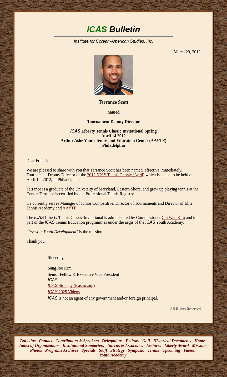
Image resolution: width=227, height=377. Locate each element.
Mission (199, 345)
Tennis (153, 350)
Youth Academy (112, 355)
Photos (36, 350)
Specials (89, 350)
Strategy (117, 350)
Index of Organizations (39, 345)
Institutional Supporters (83, 345)
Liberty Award (176, 345)
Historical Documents (172, 341)
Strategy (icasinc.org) (71, 285)
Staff (103, 350)
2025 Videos (64, 292)
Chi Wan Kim (173, 217)
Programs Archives (61, 350)
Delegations (112, 341)
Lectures (153, 345)
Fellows (132, 341)
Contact (45, 341)
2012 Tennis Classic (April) (115, 175)
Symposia (136, 350)
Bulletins (28, 341)
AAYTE (70, 208)
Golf (146, 341)
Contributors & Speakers (77, 341)
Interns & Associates (125, 345)
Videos (189, 350)
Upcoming (171, 350)
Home (199, 341)
